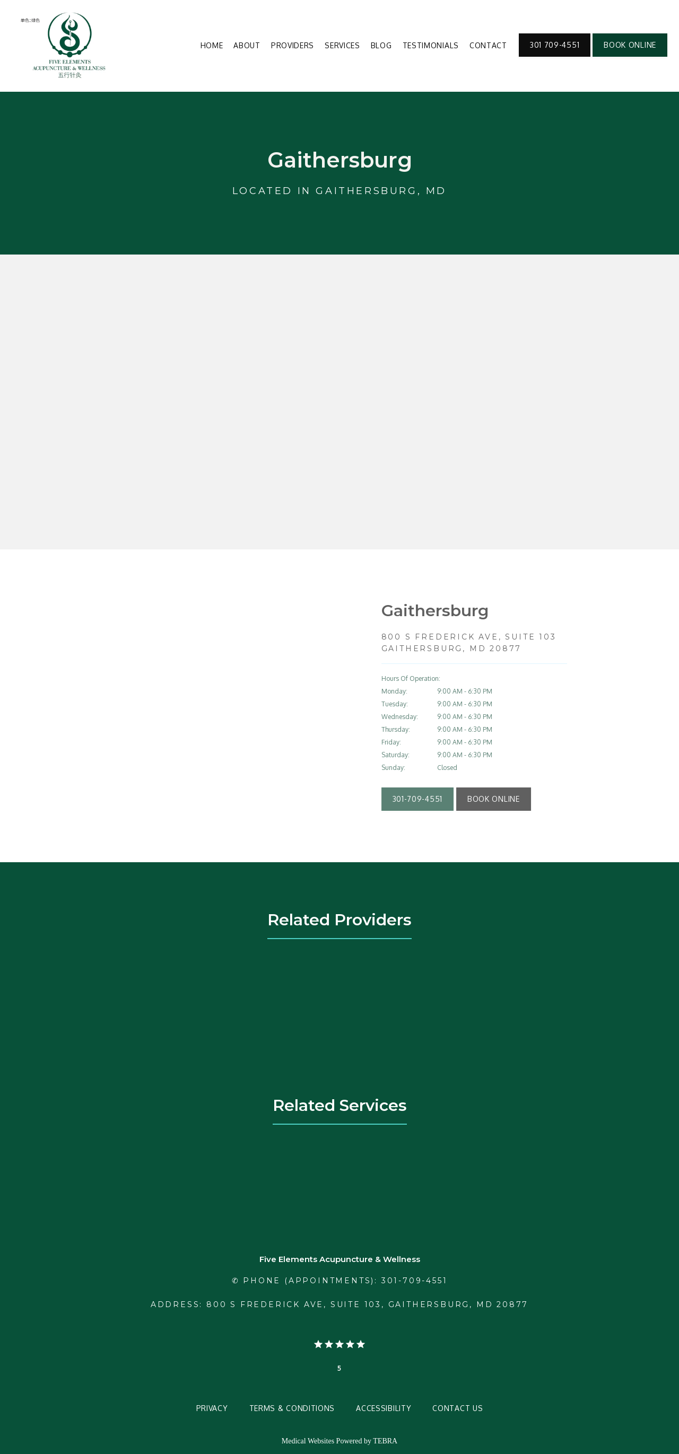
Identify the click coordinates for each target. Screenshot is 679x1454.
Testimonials (431, 45)
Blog (381, 45)
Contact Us (457, 1408)
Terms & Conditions (292, 1408)
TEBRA (385, 1441)
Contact (488, 45)
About (246, 45)
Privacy (212, 1408)
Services (342, 45)
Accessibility (383, 1408)
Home (212, 45)
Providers (292, 45)
